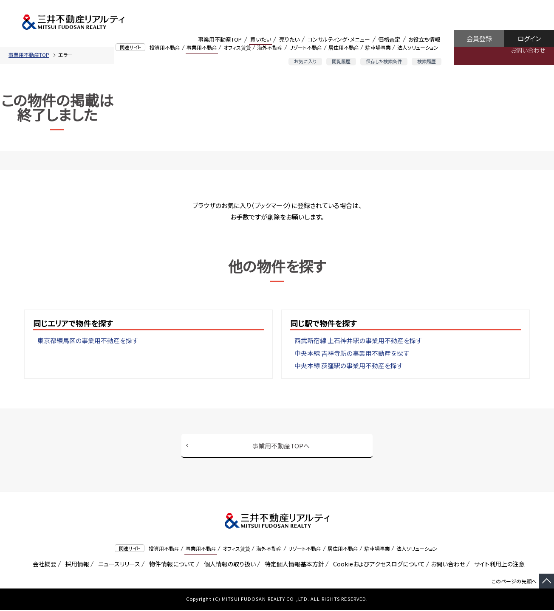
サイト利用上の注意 (498, 565)
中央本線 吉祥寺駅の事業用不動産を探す (351, 353)
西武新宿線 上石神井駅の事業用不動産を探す (358, 341)
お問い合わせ (528, 50)
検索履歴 (426, 61)
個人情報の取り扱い (228, 565)
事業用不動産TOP (220, 39)
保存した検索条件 (384, 61)
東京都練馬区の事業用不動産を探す (87, 341)
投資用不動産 (165, 47)
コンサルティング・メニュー (339, 39)
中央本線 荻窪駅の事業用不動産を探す (348, 366)
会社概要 (43, 565)
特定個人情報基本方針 (293, 565)
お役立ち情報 (424, 39)
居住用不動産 (343, 47)
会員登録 (479, 38)
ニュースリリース (117, 565)
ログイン (529, 38)
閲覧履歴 (341, 61)
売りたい (289, 39)
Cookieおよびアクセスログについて (377, 565)
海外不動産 (270, 47)
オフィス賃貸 (237, 47)
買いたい (260, 39)
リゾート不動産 (305, 47)
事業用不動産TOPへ (281, 446)
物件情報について (170, 565)
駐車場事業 (378, 47)
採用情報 (75, 565)
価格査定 (389, 39)
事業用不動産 (202, 47)
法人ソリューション (417, 47)
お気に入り (305, 61)
